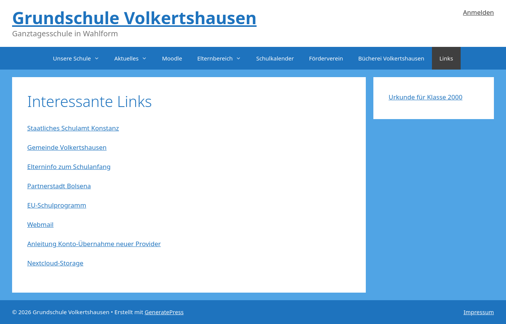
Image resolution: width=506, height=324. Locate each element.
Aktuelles (135, 58)
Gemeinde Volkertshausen (67, 147)
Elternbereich (223, 58)
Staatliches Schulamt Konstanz (73, 128)
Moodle (172, 58)
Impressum (479, 312)
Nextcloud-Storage (55, 263)
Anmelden (478, 12)
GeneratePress (164, 312)
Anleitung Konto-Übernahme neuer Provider (94, 243)
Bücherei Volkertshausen (391, 58)
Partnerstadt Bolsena (59, 185)
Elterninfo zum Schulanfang (69, 166)
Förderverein (326, 58)
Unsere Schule (80, 58)
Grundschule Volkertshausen (134, 17)
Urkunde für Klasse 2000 (425, 97)
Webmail (40, 224)
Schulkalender (275, 58)
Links (446, 58)
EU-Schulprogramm (56, 205)
